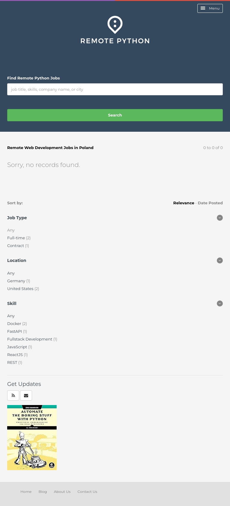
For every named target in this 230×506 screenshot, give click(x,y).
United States (20, 288)
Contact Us (87, 491)
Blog (43, 491)
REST (12, 362)
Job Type (17, 217)
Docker (14, 323)
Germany (16, 280)
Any (11, 273)
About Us (62, 491)
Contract (16, 245)
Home (25, 491)
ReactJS (15, 354)
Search (115, 115)
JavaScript (17, 346)
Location (16, 260)
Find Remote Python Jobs (33, 78)
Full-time (16, 237)
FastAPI (15, 331)
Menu (210, 8)
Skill (11, 303)
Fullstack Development (30, 339)
